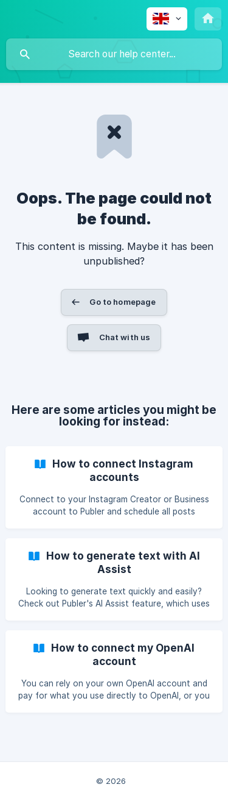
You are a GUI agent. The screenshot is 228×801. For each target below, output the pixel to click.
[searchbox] (114, 54)
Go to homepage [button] (122, 302)
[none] (167, 18)
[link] (114, 487)
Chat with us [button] (125, 337)
